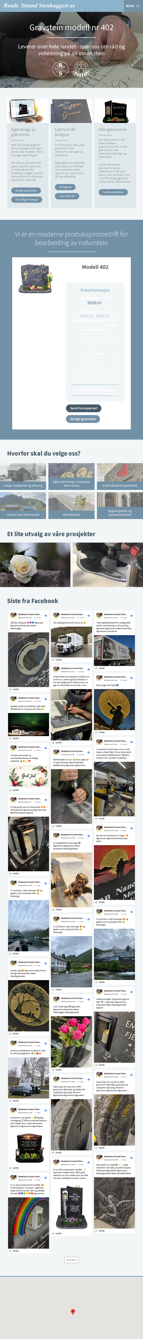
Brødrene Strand (39, 6)
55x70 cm (86, 316)
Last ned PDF (67, 196)
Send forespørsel (83, 408)
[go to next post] (131, 788)
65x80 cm (94, 302)
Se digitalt (65, 187)
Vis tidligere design (27, 200)
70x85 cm (102, 316)
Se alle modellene (113, 192)
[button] (28, 651)
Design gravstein (83, 419)
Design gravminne (26, 191)
